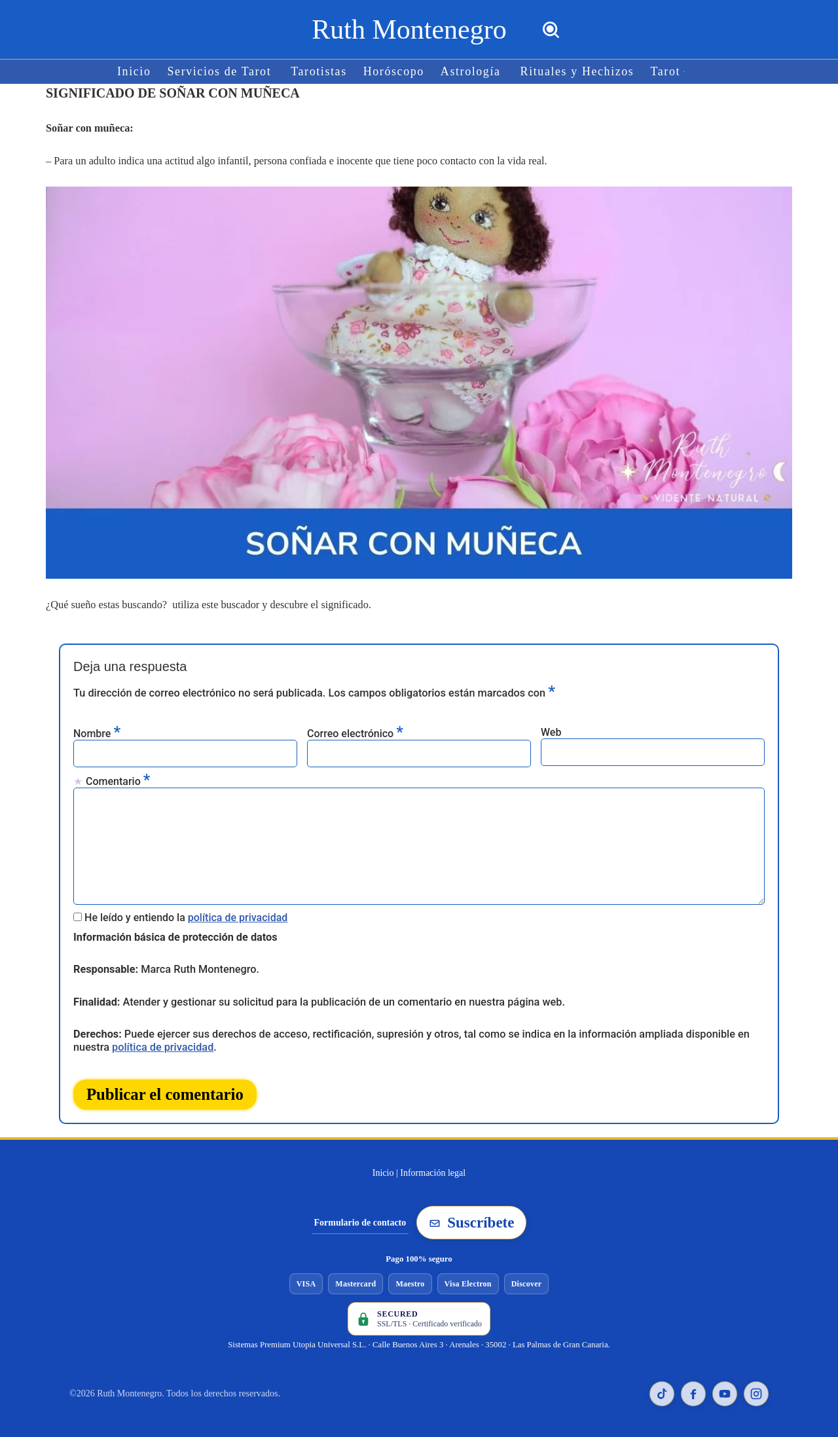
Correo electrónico (355, 731)
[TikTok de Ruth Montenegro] (661, 1387)
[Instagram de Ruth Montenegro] (756, 1387)
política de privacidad (238, 913)
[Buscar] (551, 30)
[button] (680, 72)
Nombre (96, 731)
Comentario (118, 779)
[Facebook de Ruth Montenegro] (693, 1387)
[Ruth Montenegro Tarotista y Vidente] (409, 29)
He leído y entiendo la (185, 913)
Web (551, 730)
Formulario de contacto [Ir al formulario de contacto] (360, 1216)
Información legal (432, 1167)
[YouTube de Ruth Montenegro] (724, 1387)
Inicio (138, 71)
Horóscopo (394, 71)
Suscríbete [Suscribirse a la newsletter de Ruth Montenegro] (471, 1217)
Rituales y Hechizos (575, 71)
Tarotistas (320, 71)
